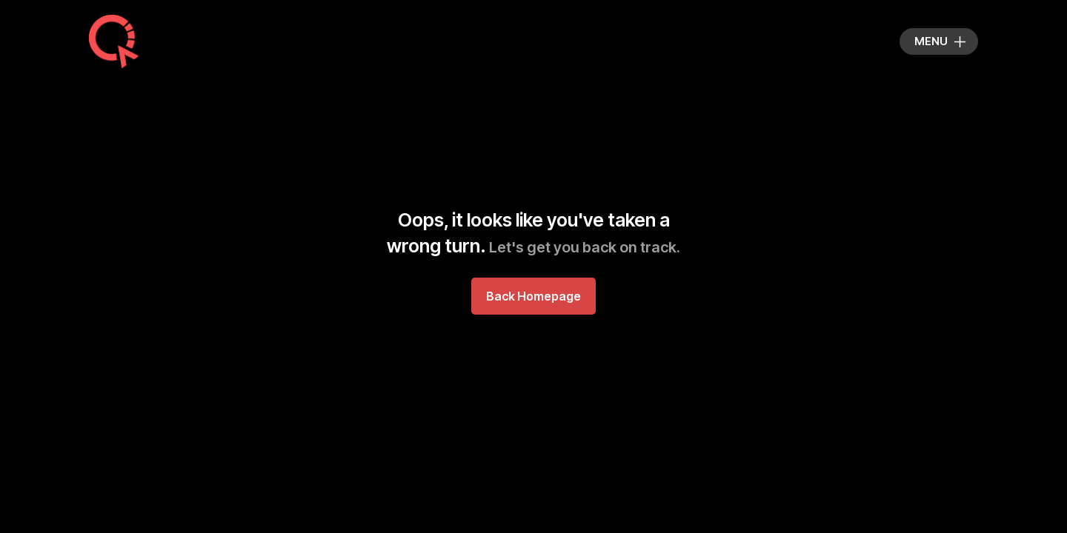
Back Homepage (533, 296)
